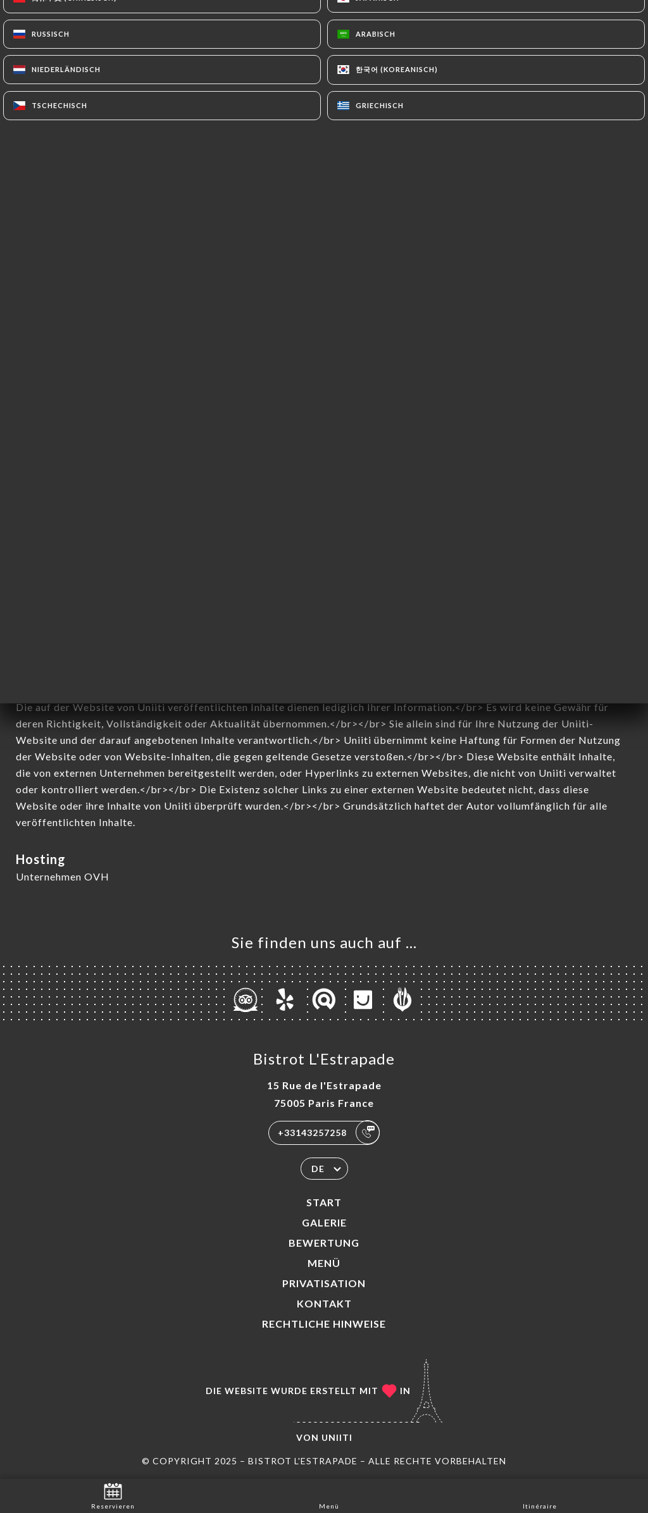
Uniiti (336, 1437)
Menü (324, 1263)
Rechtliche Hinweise (324, 1324)
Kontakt (324, 1303)
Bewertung (324, 1243)
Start (324, 1202)
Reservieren (113, 1495)
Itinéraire (540, 1495)
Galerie (324, 1222)
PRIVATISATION (324, 1283)
